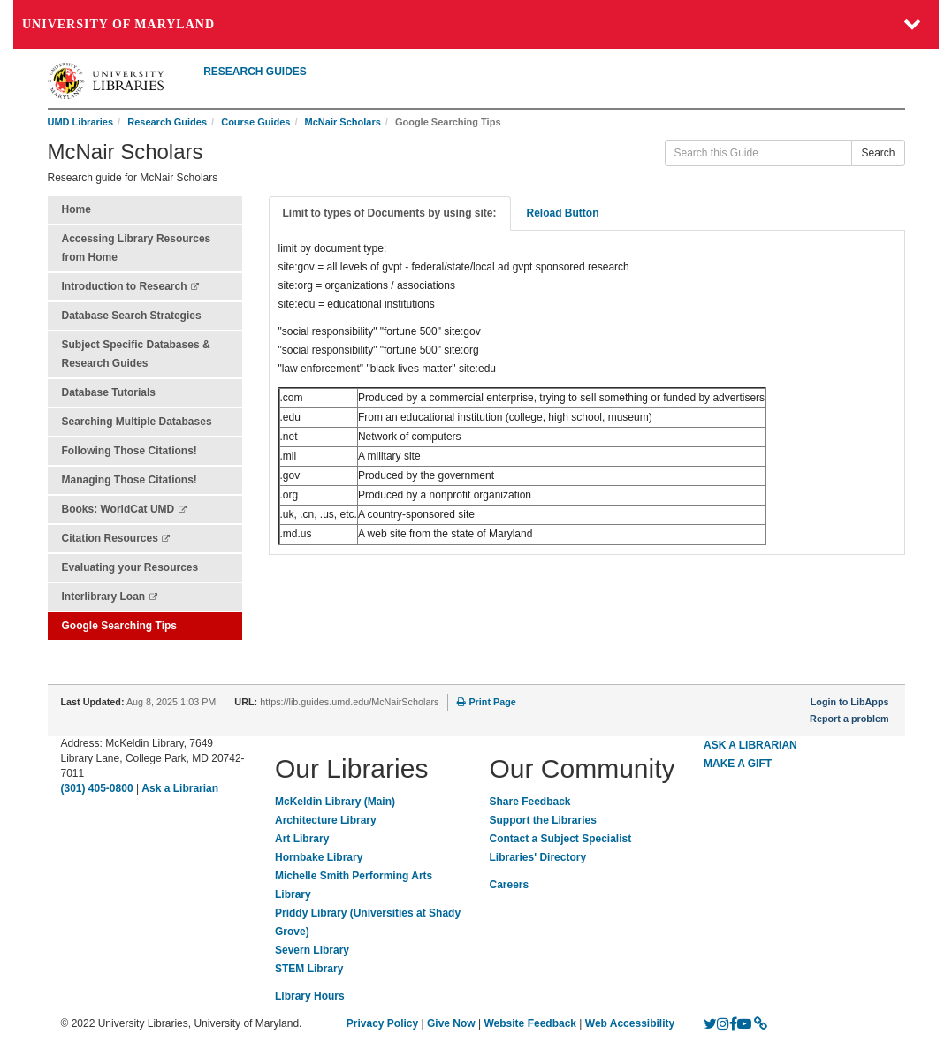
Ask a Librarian (179, 788)
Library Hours (310, 996)
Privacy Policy (382, 1023)
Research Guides (167, 122)
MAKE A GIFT (738, 763)
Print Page (486, 701)
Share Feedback (530, 801)
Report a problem (849, 718)
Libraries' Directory (538, 857)
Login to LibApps (850, 701)
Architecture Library (326, 820)
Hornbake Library (318, 857)
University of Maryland (118, 24)
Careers (509, 884)
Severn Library (312, 950)
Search (878, 153)
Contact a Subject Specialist (561, 839)
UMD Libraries (81, 122)
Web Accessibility (629, 1023)
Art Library (302, 839)
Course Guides (255, 122)
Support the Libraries (543, 820)
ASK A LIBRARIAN (750, 745)
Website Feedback (530, 1023)
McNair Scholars (343, 122)
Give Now (451, 1023)
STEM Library (309, 968)
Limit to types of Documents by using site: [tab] (390, 213)
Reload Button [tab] (563, 213)
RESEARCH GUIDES (255, 71)
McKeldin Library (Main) (335, 801)
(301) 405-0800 (97, 788)
